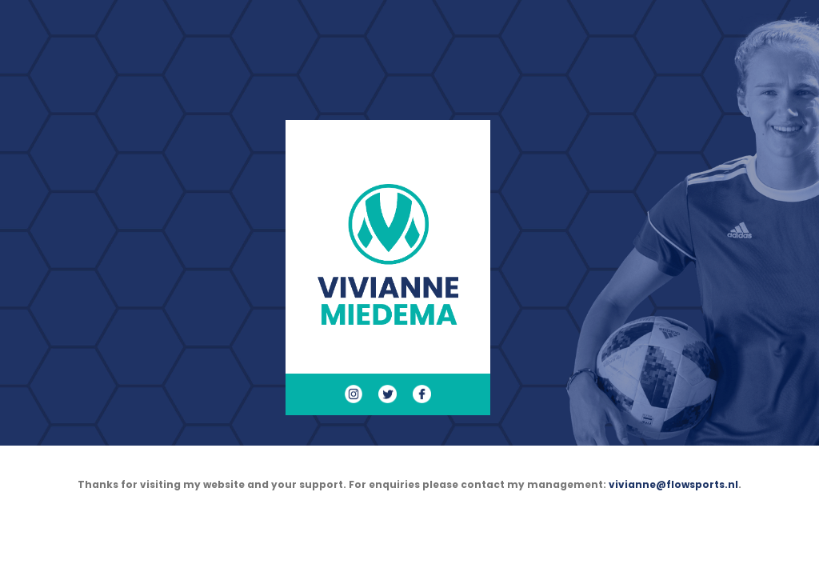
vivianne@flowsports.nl (673, 484)
